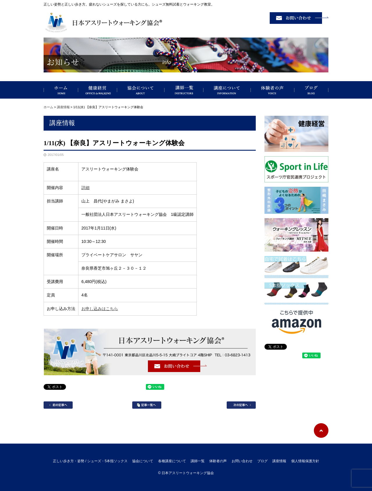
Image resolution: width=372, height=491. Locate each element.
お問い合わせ (242, 461)
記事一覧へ (146, 405)
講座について (227, 90)
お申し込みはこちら (99, 308)
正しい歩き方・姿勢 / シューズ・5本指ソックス (61, 90)
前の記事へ (58, 405)
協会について (140, 90)
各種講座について (172, 461)
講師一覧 (183, 90)
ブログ (311, 90)
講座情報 (63, 107)
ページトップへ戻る (321, 430)
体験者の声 (272, 90)
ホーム (48, 107)
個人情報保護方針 (305, 461)
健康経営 (97, 90)
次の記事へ (241, 405)
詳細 (85, 187)
